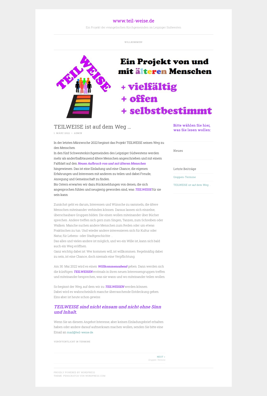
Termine (84, 341)
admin (78, 133)
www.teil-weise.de (133, 21)
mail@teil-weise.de (80, 332)
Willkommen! (133, 42)
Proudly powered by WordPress (74, 372)
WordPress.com (95, 375)
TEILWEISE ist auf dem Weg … (192, 185)
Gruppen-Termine (137, 358)
